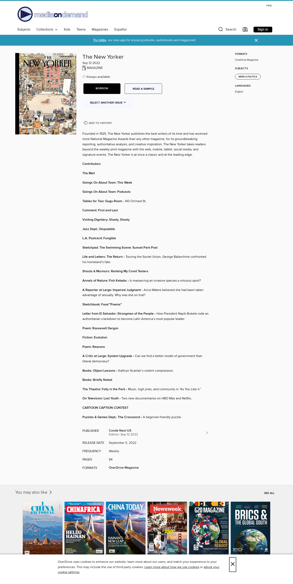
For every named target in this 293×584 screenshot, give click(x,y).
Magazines (100, 29)
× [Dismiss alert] (256, 40)
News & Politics (247, 76)
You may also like (34, 492)
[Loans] (245, 30)
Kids (67, 29)
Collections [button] (47, 29)
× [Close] (232, 564)
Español (120, 29)
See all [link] (269, 493)
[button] (226, 30)
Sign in (263, 29)
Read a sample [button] (143, 89)
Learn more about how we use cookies (171, 567)
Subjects (23, 29)
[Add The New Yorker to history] (98, 123)
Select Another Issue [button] (108, 103)
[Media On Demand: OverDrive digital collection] (52, 14)
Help (269, 5)
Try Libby (99, 40)
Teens (81, 29)
